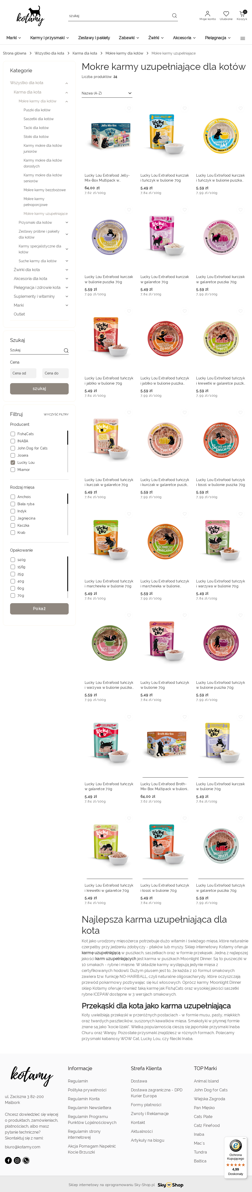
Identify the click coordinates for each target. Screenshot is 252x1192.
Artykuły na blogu (147, 1140)
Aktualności (142, 1131)
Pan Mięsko (204, 1107)
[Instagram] (17, 1160)
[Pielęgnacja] (218, 38)
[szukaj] (66, 351)
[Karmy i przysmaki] (49, 38)
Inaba (199, 1134)
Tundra (200, 1152)
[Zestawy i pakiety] (94, 38)
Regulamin (78, 1081)
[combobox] (107, 93)
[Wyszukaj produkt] (123, 16)
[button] (243, 38)
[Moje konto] (208, 16)
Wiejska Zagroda (209, 1099)
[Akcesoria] (184, 38)
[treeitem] (39, 83)
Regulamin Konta (84, 1099)
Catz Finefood (207, 1125)
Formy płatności (146, 1104)
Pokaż (39, 608)
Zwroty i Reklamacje (150, 1113)
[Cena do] (55, 373)
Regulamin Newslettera (89, 1107)
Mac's (199, 1143)
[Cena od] (23, 373)
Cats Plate (203, 1116)
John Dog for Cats (211, 1090)
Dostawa (139, 1081)
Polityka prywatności (87, 1090)
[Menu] (244, 1140)
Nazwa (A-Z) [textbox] (92, 93)
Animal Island (206, 1081)
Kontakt (138, 1122)
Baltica (200, 1161)
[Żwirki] (156, 38)
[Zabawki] (129, 38)
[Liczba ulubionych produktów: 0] (226, 16)
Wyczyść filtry (56, 414)
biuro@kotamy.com (22, 1147)
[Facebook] (8, 1160)
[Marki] (13, 38)
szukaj (39, 388)
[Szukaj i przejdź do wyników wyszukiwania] (174, 16)
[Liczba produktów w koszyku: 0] (242, 16)
